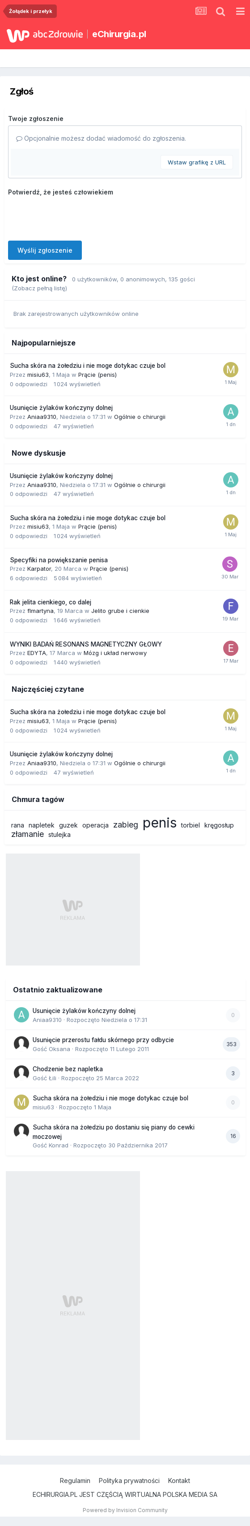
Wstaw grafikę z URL (197, 162)
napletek (42, 825)
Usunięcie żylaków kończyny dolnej (61, 407)
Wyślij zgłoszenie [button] (44, 250)
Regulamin (75, 1480)
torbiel (190, 825)
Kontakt (179, 1480)
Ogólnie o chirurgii (139, 416)
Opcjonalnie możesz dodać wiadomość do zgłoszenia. (101, 138)
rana (17, 825)
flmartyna (40, 610)
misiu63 (38, 374)
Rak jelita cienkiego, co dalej (50, 602)
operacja (95, 825)
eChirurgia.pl (119, 34)
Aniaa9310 (41, 416)
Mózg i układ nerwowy (115, 652)
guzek (68, 825)
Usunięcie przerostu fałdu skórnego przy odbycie (103, 1039)
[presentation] (76, 216)
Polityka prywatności (129, 1480)
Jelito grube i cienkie (120, 610)
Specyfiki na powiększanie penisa (59, 560)
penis (160, 823)
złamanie (27, 834)
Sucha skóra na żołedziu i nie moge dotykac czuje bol (87, 365)
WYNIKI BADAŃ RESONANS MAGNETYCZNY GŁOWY (86, 644)
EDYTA (36, 652)
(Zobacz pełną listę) (39, 288)
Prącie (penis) (97, 374)
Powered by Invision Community (125, 1510)
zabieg (125, 824)
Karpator (39, 568)
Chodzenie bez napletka (68, 1069)
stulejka (59, 834)
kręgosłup (219, 825)
